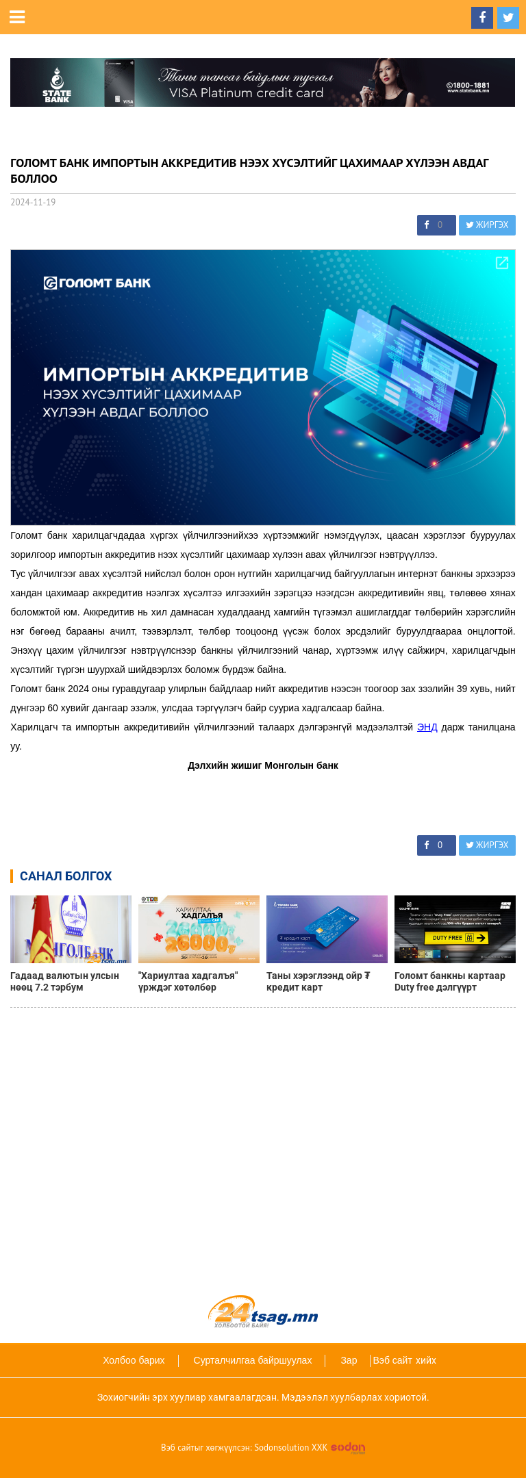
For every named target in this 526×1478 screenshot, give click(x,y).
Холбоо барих (133, 1360)
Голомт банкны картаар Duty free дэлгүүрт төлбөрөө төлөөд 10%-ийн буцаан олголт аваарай (453, 981)
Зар (348, 1360)
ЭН (424, 727)
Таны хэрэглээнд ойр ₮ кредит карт (318, 981)
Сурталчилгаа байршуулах (253, 1360)
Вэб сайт (392, 1360)
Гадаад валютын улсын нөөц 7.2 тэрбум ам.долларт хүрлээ (64, 981)
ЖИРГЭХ (487, 225)
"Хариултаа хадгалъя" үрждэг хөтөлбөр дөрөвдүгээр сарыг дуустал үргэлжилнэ (188, 981)
